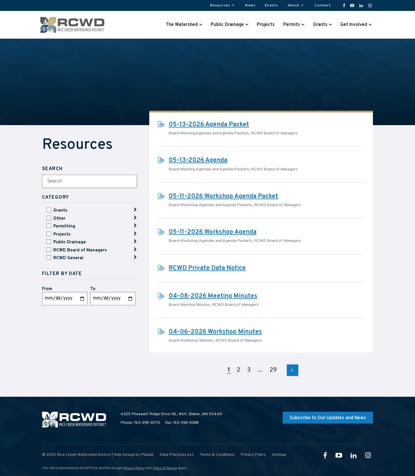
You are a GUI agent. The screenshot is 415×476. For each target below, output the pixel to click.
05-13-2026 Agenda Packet (209, 124)
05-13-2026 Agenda (198, 160)
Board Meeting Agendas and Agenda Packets (209, 133)
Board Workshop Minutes (191, 340)
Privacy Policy (134, 468)
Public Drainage (69, 242)
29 (273, 370)
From (47, 289)
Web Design (124, 454)
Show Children (135, 209)
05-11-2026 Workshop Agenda (212, 232)
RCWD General (68, 258)
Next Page (292, 370)
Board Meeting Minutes (189, 304)
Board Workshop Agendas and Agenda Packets (210, 205)
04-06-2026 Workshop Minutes (215, 332)
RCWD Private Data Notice (207, 268)
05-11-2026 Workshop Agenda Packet (223, 196)
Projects (62, 234)
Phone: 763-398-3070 (140, 422)
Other (59, 218)
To (92, 289)
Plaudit (147, 454)
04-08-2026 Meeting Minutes (213, 296)
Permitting (64, 226)
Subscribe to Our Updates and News (328, 418)
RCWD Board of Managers (80, 250)
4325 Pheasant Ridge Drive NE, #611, (171, 414)
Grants (60, 210)
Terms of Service (164, 468)
